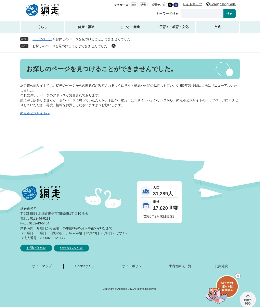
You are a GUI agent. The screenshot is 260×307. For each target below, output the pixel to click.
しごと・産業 (130, 27)
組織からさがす (71, 248)
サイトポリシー (133, 266)
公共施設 (221, 266)
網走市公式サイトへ (35, 113)
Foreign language (223, 4)
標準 (133, 4)
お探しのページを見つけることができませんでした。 (71, 46)
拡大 (143, 5)
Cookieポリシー (86, 266)
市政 (217, 27)
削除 (114, 46)
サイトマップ (192, 4)
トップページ (42, 39)
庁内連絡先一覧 (180, 266)
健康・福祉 (86, 27)
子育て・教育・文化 (173, 27)
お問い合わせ (36, 248)
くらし (42, 27)
